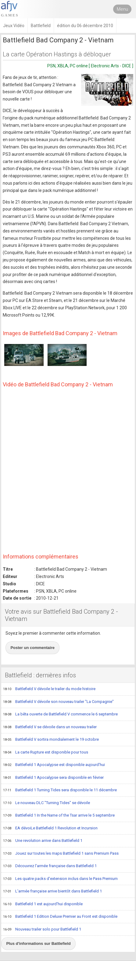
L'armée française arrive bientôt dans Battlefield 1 (52, 891)
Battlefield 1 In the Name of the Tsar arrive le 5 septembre (59, 816)
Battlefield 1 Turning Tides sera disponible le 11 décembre (60, 790)
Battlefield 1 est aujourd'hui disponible (43, 904)
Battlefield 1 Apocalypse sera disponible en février (53, 778)
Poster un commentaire (32, 647)
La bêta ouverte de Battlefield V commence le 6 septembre (60, 714)
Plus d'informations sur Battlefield (38, 943)
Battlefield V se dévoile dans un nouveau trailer (50, 727)
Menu (122, 9)
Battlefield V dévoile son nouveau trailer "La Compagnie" (58, 702)
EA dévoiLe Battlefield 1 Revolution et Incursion (50, 828)
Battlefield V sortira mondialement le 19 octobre (51, 740)
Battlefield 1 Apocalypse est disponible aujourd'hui (54, 765)
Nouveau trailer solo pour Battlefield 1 (42, 930)
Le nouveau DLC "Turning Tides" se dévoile (46, 803)
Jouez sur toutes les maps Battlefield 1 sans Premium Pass (61, 854)
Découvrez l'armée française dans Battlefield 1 (50, 866)
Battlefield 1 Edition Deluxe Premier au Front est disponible (60, 917)
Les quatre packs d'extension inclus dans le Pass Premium (60, 879)
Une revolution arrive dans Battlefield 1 (42, 841)
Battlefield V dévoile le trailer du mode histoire (49, 689)
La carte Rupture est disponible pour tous (45, 753)
